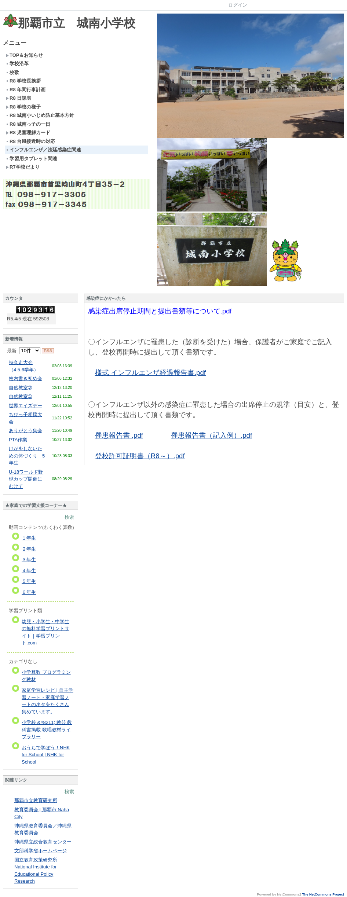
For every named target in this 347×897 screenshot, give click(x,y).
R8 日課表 (18, 98)
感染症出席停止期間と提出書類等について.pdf (160, 311)
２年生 (29, 549)
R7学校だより (23, 167)
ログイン (237, 5)
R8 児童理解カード (28, 132)
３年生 (29, 559)
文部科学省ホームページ (40, 850)
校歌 (12, 72)
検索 (69, 517)
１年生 (29, 538)
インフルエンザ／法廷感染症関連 (43, 149)
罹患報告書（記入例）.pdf (211, 435)
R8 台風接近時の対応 (30, 141)
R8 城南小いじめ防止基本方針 (40, 115)
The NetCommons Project (323, 894)
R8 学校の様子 (23, 107)
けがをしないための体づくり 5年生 (27, 456)
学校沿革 (17, 63)
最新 (23, 350)
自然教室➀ (20, 396)
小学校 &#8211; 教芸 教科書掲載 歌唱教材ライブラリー (47, 729)
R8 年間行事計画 (25, 89)
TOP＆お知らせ (24, 55)
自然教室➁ (20, 387)
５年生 (29, 581)
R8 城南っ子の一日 (28, 124)
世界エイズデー (25, 405)
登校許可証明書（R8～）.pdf (140, 456)
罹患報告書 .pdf (119, 435)
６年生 (29, 592)
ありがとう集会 (25, 430)
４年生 (29, 570)
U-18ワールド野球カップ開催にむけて (26, 479)
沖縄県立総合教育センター (43, 842)
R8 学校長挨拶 (23, 81)
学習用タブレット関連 (31, 158)
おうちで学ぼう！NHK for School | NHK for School (46, 755)
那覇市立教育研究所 (35, 800)
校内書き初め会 (25, 378)
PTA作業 (18, 439)
